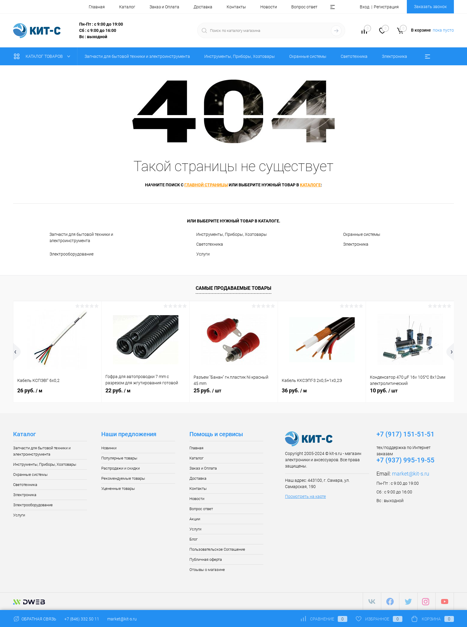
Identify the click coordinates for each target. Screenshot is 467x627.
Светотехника (209, 244)
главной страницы (206, 184)
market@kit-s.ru (410, 473)
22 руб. (117, 390)
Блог (193, 539)
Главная (97, 6)
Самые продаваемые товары (233, 288)
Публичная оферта (205, 559)
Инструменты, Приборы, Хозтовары (231, 234)
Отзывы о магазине (207, 569)
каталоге (310, 184)
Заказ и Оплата (164, 6)
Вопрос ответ (304, 6)
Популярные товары (119, 458)
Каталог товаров (43, 56)
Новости (268, 6)
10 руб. (384, 390)
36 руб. (294, 390)
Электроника (355, 244)
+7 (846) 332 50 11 (81, 619)
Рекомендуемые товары (123, 478)
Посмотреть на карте (305, 496)
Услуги (203, 254)
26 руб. (29, 390)
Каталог (127, 6)
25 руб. (207, 390)
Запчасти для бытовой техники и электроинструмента (81, 237)
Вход (364, 6)
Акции (194, 519)
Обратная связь (34, 619)
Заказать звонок (430, 6)
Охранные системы (361, 234)
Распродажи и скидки (120, 468)
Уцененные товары (118, 488)
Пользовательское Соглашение (217, 549)
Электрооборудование (71, 254)
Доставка (203, 6)
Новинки (108, 448)
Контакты (236, 6)
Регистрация (386, 6)
